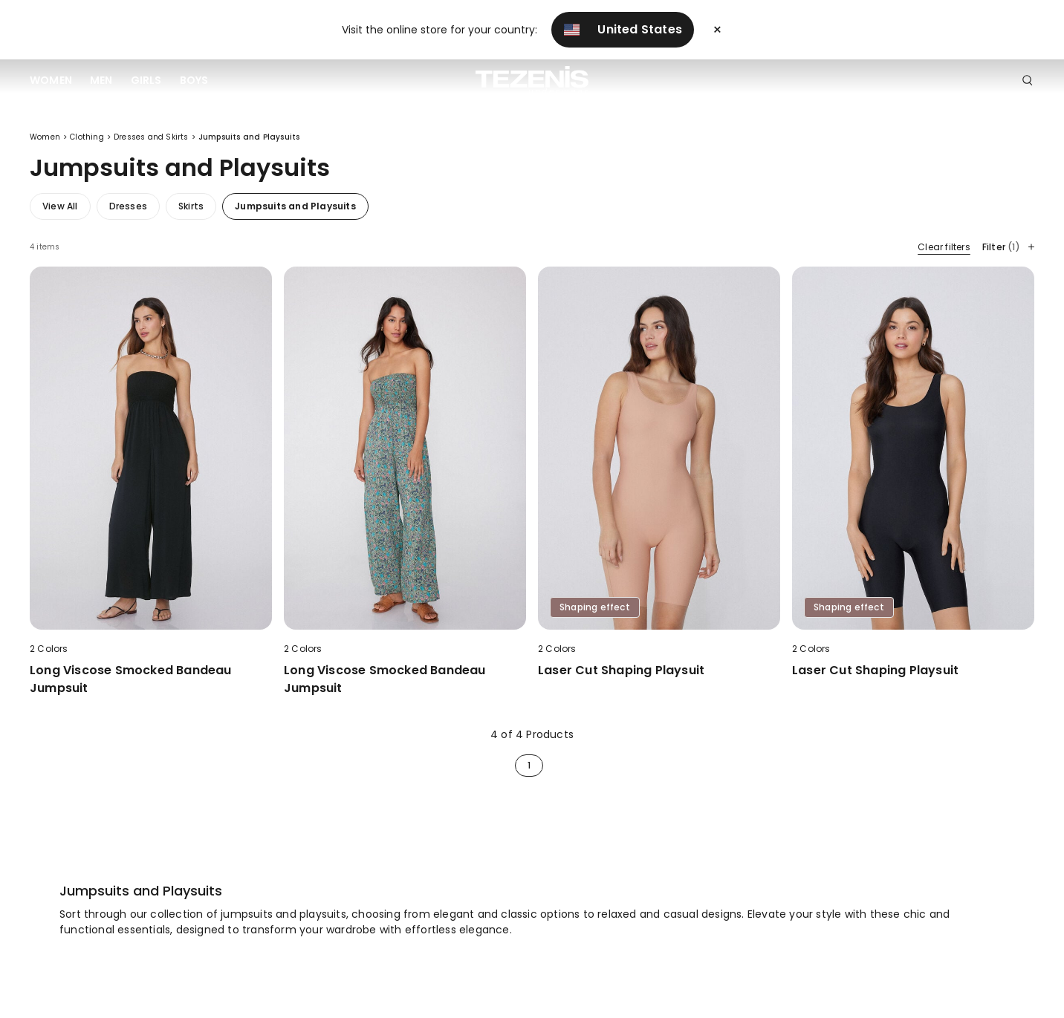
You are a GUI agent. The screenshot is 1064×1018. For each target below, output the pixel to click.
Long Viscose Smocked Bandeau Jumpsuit (131, 679)
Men (101, 80)
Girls (146, 80)
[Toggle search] (1027, 81)
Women (51, 80)
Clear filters (944, 247)
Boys (194, 80)
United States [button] (622, 29)
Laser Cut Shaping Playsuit (621, 670)
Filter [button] (1008, 247)
